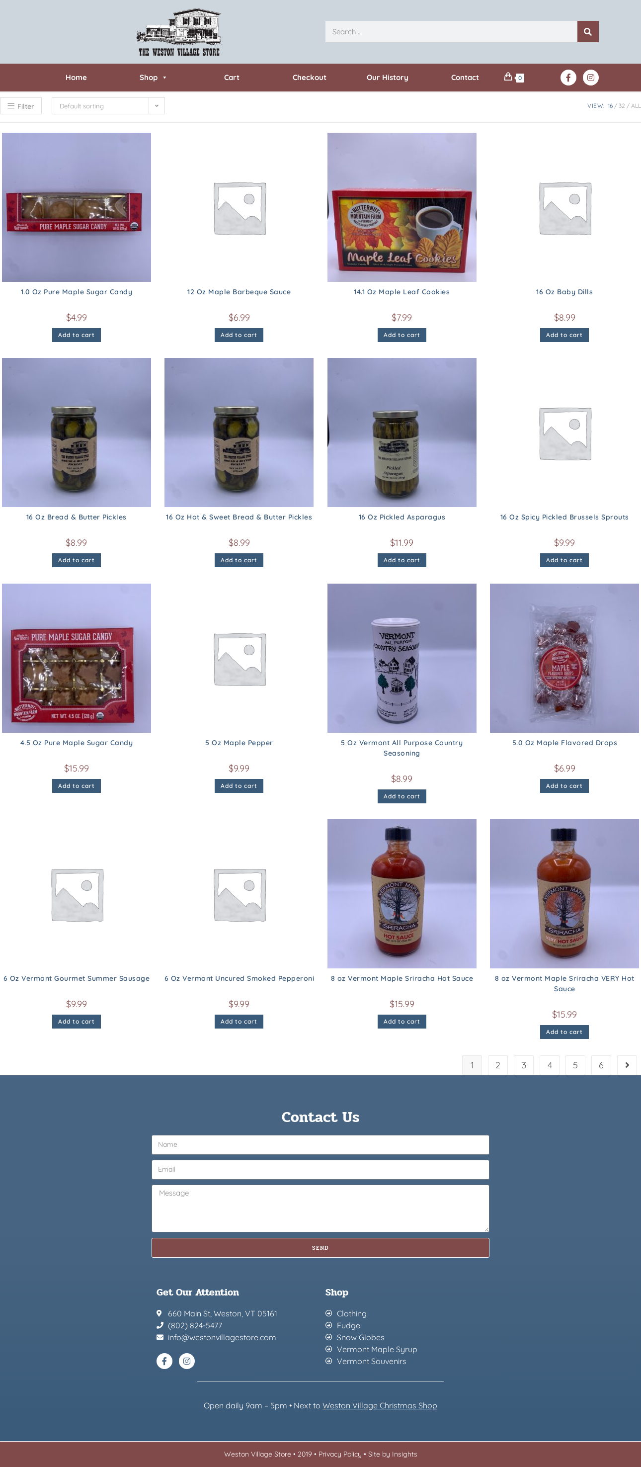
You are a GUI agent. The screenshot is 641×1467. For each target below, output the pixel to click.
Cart (232, 77)
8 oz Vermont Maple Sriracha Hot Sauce (402, 978)
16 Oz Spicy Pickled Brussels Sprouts (564, 517)
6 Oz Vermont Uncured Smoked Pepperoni (239, 978)
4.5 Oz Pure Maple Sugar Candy (76, 742)
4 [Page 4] (550, 1065)
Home (76, 77)
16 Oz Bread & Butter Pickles (76, 517)
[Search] (588, 31)
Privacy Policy (340, 1454)
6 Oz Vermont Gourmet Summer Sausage (76, 978)
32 (622, 105)
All (636, 105)
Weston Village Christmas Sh (374, 1405)
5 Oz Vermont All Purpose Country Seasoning (402, 748)
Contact (465, 77)
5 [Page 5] (575, 1065)
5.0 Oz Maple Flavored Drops (565, 742)
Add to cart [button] (76, 335)
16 (610, 105)
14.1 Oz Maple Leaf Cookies (402, 291)
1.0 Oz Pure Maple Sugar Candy (77, 291)
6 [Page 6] (601, 1065)
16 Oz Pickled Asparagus (402, 517)
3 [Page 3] (524, 1065)
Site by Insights (392, 1454)
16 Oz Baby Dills (564, 291)
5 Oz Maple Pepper (239, 742)
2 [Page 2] (497, 1065)
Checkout (309, 77)
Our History (387, 77)
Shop (154, 77)
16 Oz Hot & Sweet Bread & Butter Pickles (239, 517)
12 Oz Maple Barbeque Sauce (239, 291)
